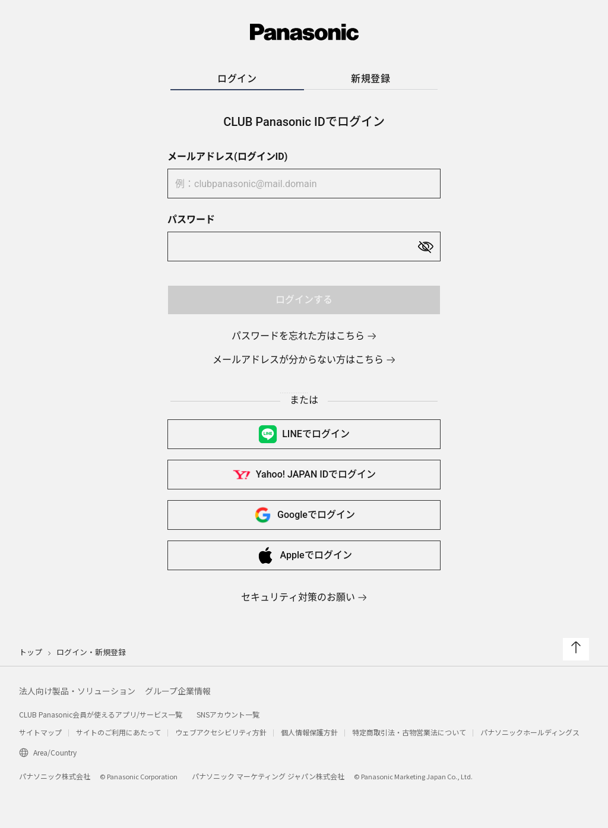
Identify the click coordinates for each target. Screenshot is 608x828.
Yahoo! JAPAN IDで (304, 474)
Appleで (304, 555)
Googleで (304, 514)
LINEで (304, 434)
